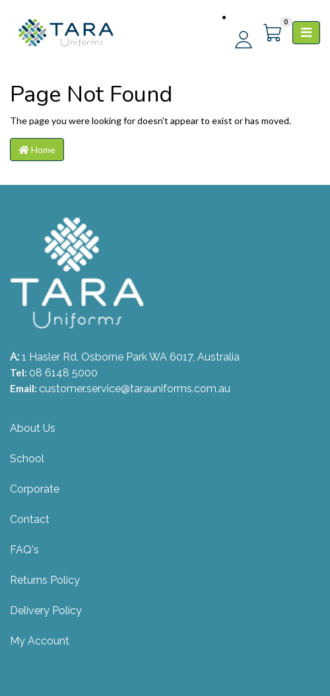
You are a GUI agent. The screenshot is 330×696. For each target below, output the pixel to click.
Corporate (34, 489)
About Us (32, 428)
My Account (39, 641)
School (27, 458)
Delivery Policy (46, 610)
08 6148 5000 (63, 372)
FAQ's (24, 549)
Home (36, 149)
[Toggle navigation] (306, 32)
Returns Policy (45, 580)
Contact (30, 519)
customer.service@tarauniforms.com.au (134, 388)
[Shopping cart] (273, 33)
